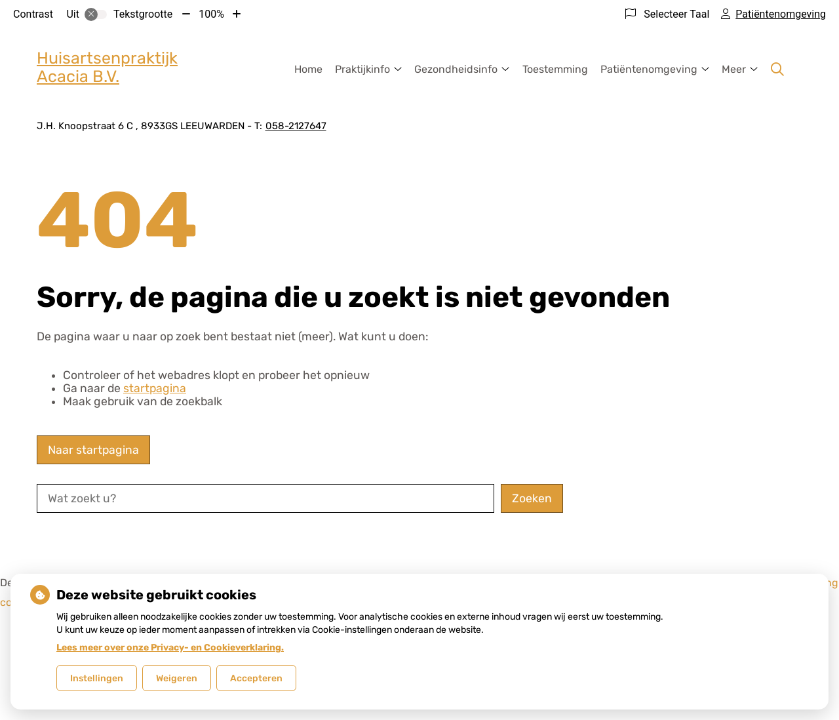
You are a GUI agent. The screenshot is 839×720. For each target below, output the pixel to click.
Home (308, 69)
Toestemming (555, 69)
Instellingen (96, 678)
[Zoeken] (777, 69)
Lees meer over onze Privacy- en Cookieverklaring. (170, 647)
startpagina (154, 388)
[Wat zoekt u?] (265, 498)
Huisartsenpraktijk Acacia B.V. (107, 67)
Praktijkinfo (362, 69)
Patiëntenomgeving (648, 69)
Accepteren (256, 678)
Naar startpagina (93, 449)
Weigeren (176, 678)
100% (211, 14)
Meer (734, 69)
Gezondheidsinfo (456, 69)
